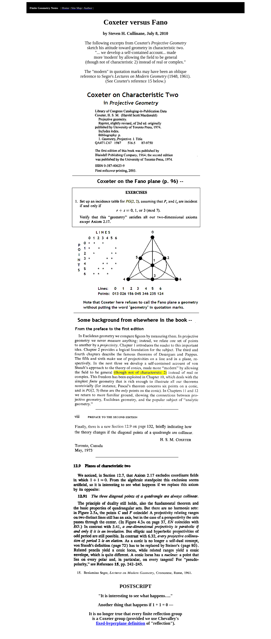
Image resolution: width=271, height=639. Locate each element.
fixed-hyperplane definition (120, 623)
